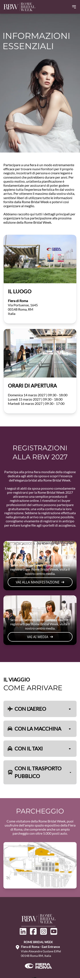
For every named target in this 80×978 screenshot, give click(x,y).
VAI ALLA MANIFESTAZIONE (40, 582)
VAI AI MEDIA (40, 636)
